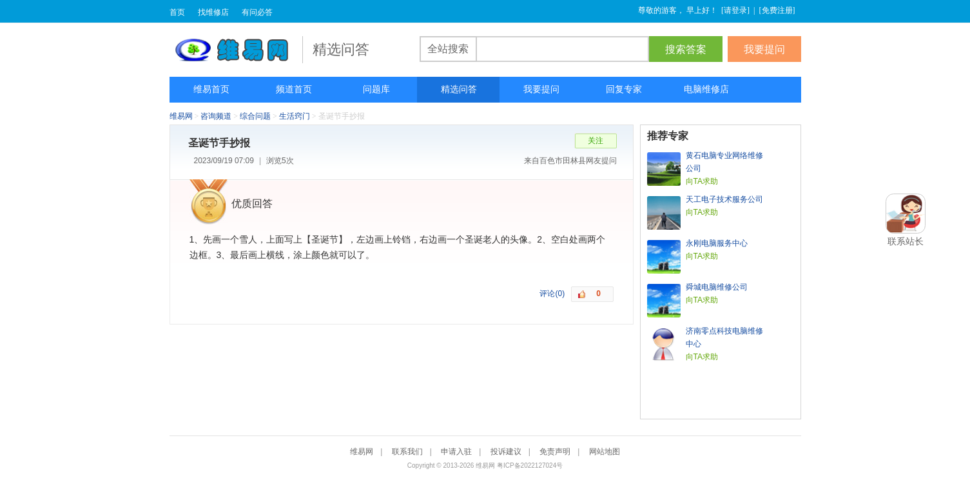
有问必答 (257, 12)
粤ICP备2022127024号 (530, 465)
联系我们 (407, 451)
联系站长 (906, 241)
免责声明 (554, 451)
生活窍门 (294, 116)
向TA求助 (702, 181)
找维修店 (213, 12)
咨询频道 (215, 116)
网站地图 (604, 451)
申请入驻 (456, 451)
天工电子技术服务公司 (724, 199)
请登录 (735, 10)
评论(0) (552, 293)
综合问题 (255, 116)
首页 (177, 12)
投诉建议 (505, 451)
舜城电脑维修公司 (717, 287)
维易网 (236, 49)
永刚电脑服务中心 (717, 243)
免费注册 (777, 10)
